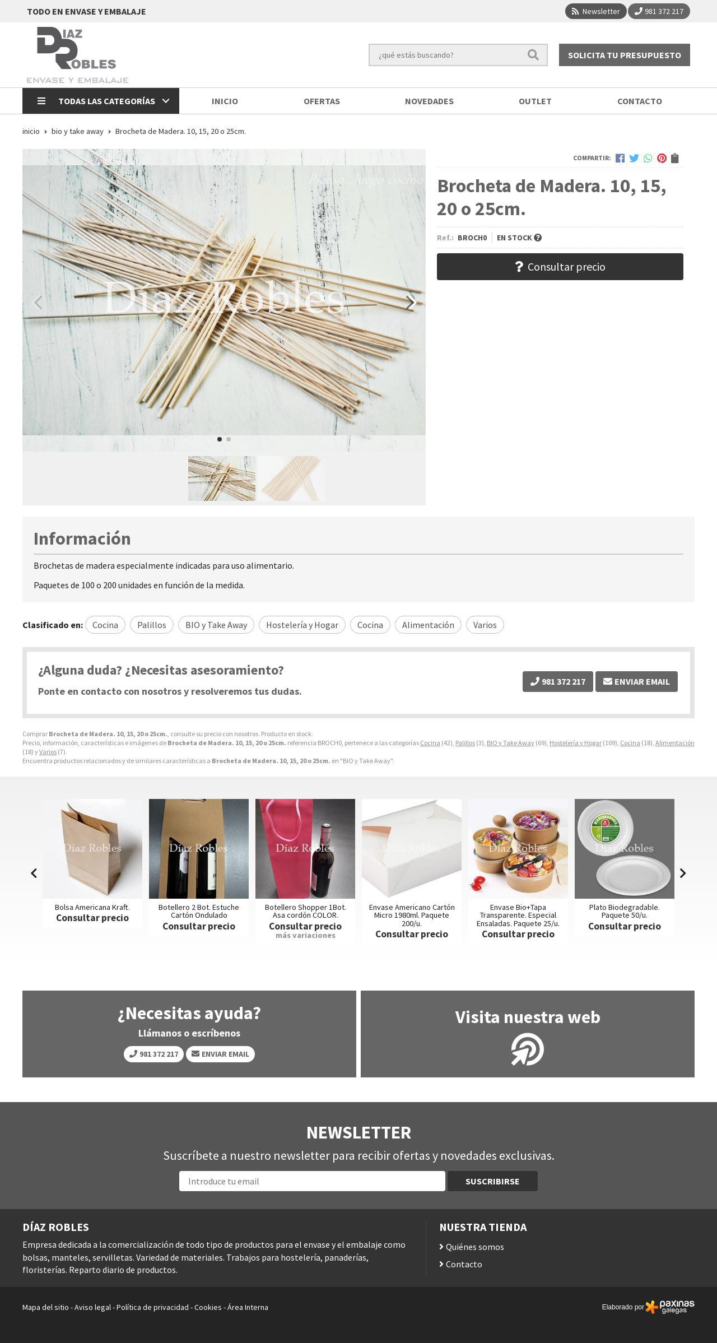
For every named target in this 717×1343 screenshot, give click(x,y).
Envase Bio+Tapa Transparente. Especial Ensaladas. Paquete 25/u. (518, 915)
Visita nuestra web (527, 1017)
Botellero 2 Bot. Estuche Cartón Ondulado (199, 911)
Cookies (208, 1307)
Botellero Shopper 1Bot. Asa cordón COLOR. (305, 911)
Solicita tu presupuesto (624, 55)
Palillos (465, 742)
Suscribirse (492, 1181)
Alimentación (675, 742)
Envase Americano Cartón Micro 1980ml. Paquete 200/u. (412, 915)
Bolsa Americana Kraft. (92, 907)
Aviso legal (93, 1307)
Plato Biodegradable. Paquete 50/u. (624, 911)
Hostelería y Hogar (576, 742)
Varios (48, 751)
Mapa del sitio (45, 1307)
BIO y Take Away (510, 742)
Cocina (430, 742)
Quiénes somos (475, 1246)
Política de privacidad (153, 1307)
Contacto (464, 1264)
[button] (219, 439)
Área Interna (247, 1307)
